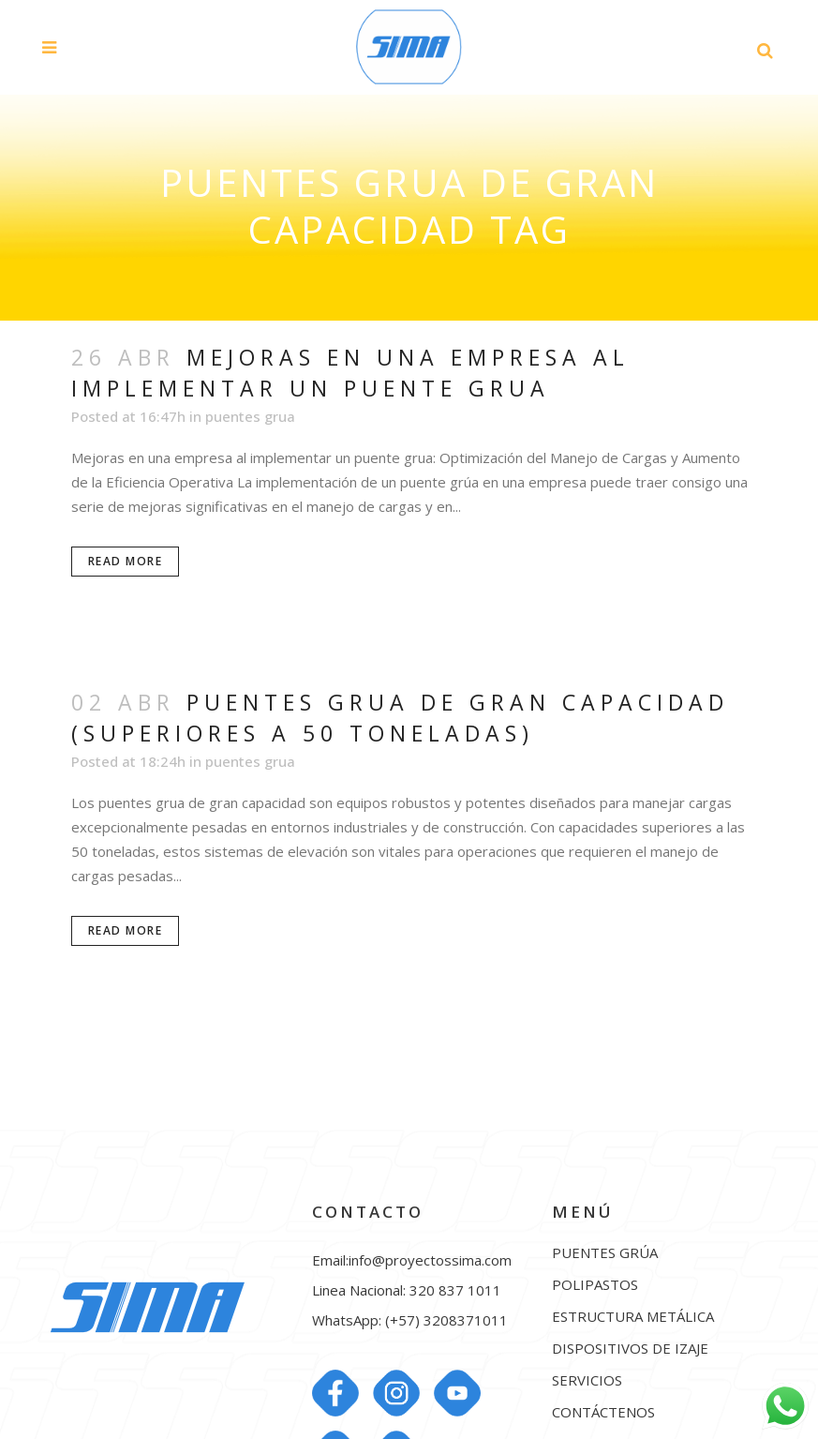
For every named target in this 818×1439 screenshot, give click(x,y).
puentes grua (250, 416)
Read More (125, 561)
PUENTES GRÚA (605, 1253)
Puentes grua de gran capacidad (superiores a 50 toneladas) (400, 717)
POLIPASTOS (595, 1285)
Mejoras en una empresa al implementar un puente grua (350, 372)
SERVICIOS (587, 1380)
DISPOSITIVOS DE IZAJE (630, 1349)
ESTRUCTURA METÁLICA (633, 1317)
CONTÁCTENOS (603, 1412)
